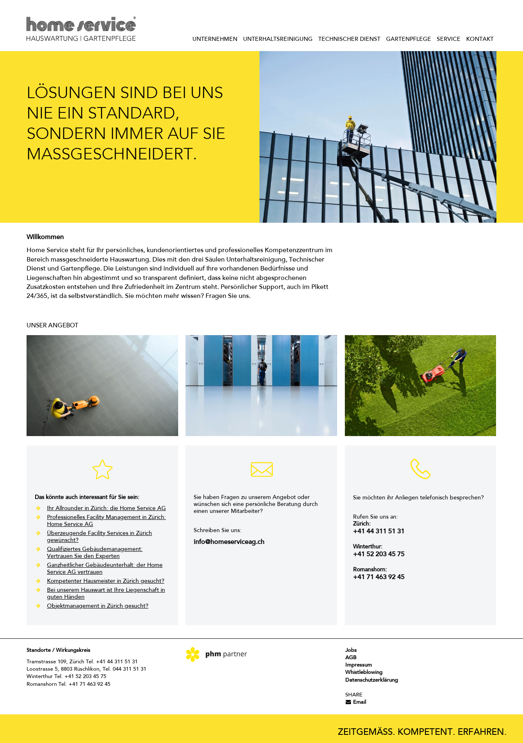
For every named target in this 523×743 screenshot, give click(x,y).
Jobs (351, 650)
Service (448, 40)
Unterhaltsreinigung (278, 40)
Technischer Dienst (349, 40)
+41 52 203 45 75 (379, 554)
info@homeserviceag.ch (229, 542)
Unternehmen (214, 40)
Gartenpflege (408, 40)
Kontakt (480, 40)
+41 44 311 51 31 (379, 531)
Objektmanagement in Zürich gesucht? (97, 606)
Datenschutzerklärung (371, 680)
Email (355, 702)
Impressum (358, 665)
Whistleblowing (363, 672)
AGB (350, 657)
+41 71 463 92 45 (379, 577)
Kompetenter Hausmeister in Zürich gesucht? (105, 581)
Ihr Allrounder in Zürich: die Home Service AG (106, 509)
